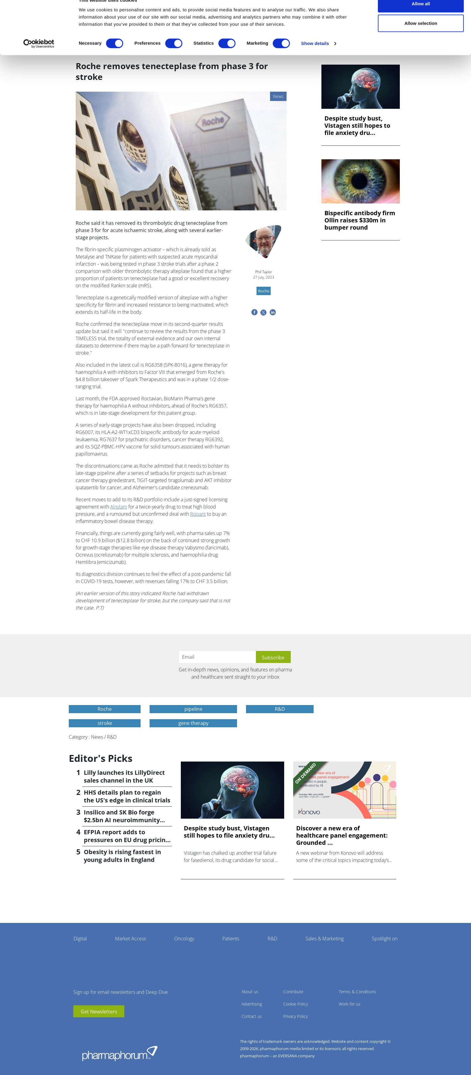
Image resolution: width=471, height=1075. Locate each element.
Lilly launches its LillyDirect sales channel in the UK (124, 776)
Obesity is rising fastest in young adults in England (122, 856)
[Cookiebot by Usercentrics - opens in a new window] (39, 55)
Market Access (130, 938)
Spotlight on (384, 938)
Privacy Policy (295, 1016)
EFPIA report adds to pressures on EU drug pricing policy (126, 840)
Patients (230, 938)
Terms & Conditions (357, 991)
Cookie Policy (295, 1004)
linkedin (87, 1026)
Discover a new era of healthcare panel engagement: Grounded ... (342, 835)
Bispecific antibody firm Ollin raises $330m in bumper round (359, 220)
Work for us (349, 1004)
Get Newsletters (99, 1011)
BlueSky (96, 1026)
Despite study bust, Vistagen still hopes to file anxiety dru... (357, 125)
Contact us (252, 1016)
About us (250, 991)
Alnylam (118, 506)
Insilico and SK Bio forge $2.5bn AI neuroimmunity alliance (122, 820)
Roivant (198, 514)
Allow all (421, 15)
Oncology (184, 938)
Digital (80, 938)
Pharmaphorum (120, 1053)
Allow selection (420, 35)
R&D (272, 938)
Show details (315, 55)
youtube (78, 1026)
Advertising (252, 1004)
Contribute (293, 991)
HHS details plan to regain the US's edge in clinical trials (127, 796)
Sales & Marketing (324, 938)
